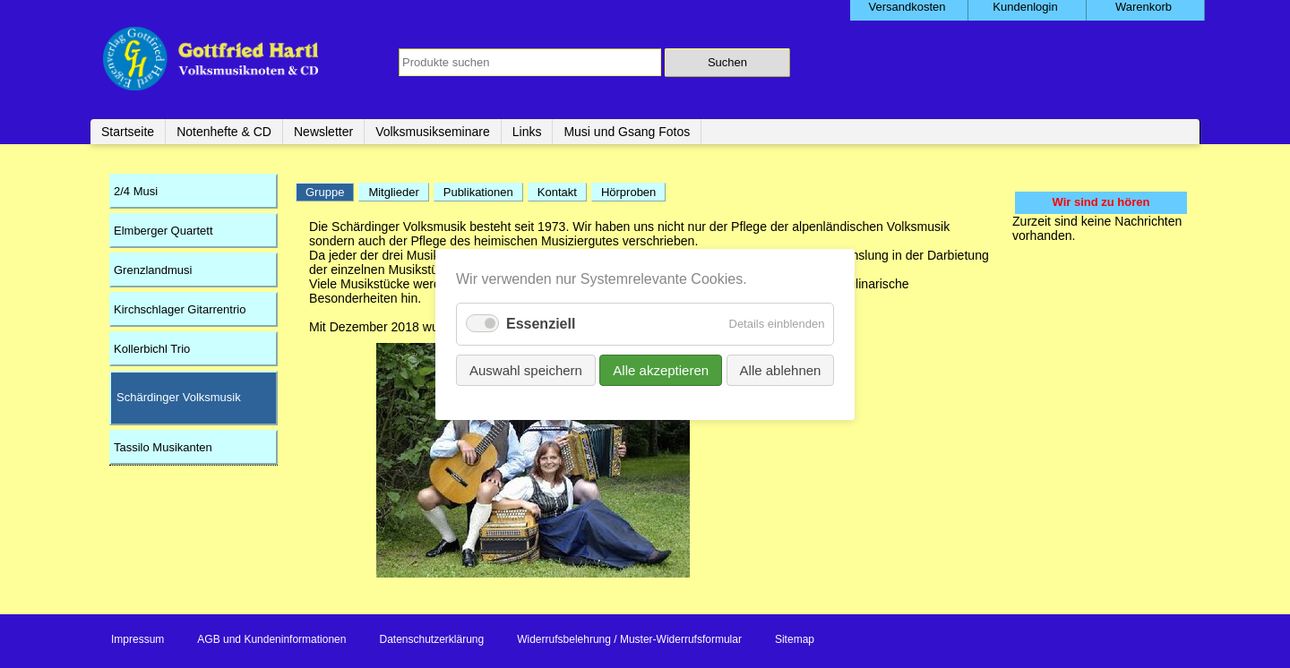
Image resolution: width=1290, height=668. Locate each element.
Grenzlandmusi (153, 270)
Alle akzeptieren (661, 369)
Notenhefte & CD (223, 131)
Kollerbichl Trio (152, 348)
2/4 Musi (136, 191)
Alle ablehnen (780, 369)
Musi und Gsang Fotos (626, 131)
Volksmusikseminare (432, 131)
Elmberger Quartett (163, 230)
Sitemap (794, 639)
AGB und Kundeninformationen (271, 639)
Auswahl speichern (525, 369)
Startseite (127, 131)
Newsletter (323, 131)
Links (527, 131)
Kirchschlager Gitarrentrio (179, 309)
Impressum (137, 639)
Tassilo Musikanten (163, 447)
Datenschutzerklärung (431, 639)
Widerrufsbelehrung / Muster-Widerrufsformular (629, 639)
